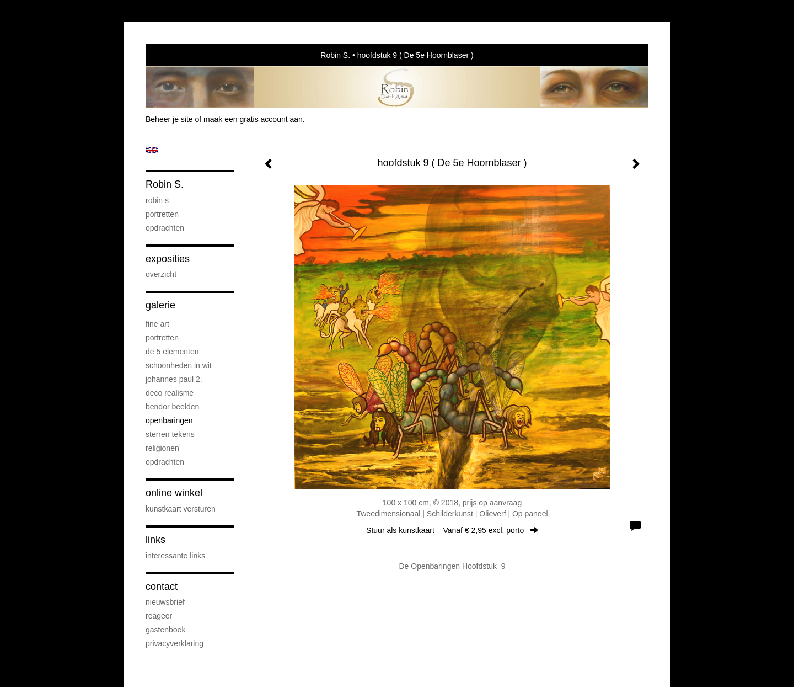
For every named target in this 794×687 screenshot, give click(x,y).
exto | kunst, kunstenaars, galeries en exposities (177, 55)
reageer (159, 615)
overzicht (161, 274)
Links (155, 539)
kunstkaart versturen (181, 508)
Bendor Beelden (172, 406)
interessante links (175, 555)
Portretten (162, 214)
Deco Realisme (170, 392)
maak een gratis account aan (253, 119)
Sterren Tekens (170, 434)
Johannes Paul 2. (174, 379)
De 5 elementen (172, 351)
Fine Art (157, 323)
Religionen (162, 448)
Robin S (157, 200)
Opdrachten (165, 227)
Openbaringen (169, 420)
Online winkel (174, 492)
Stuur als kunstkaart (452, 530)
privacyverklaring (174, 643)
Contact (162, 586)
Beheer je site (169, 119)
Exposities (168, 258)
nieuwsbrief (165, 602)
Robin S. (335, 55)
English (152, 150)
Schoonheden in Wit (179, 365)
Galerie (160, 305)
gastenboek (165, 629)
